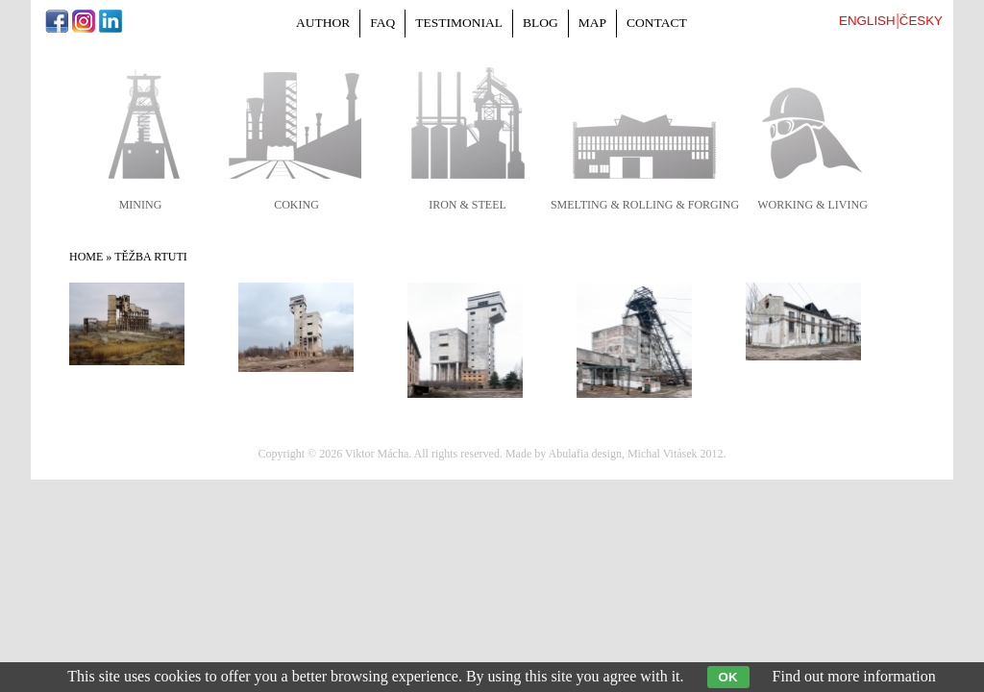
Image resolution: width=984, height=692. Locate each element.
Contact (657, 22)
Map (592, 22)
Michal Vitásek (662, 453)
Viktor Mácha (376, 453)
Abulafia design (585, 453)
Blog (540, 22)
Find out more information (854, 676)
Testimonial (459, 22)
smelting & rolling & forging (645, 204)
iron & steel (467, 204)
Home (86, 256)
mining (140, 204)
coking (296, 204)
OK (728, 677)
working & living (812, 204)
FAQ (382, 22)
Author (323, 22)
